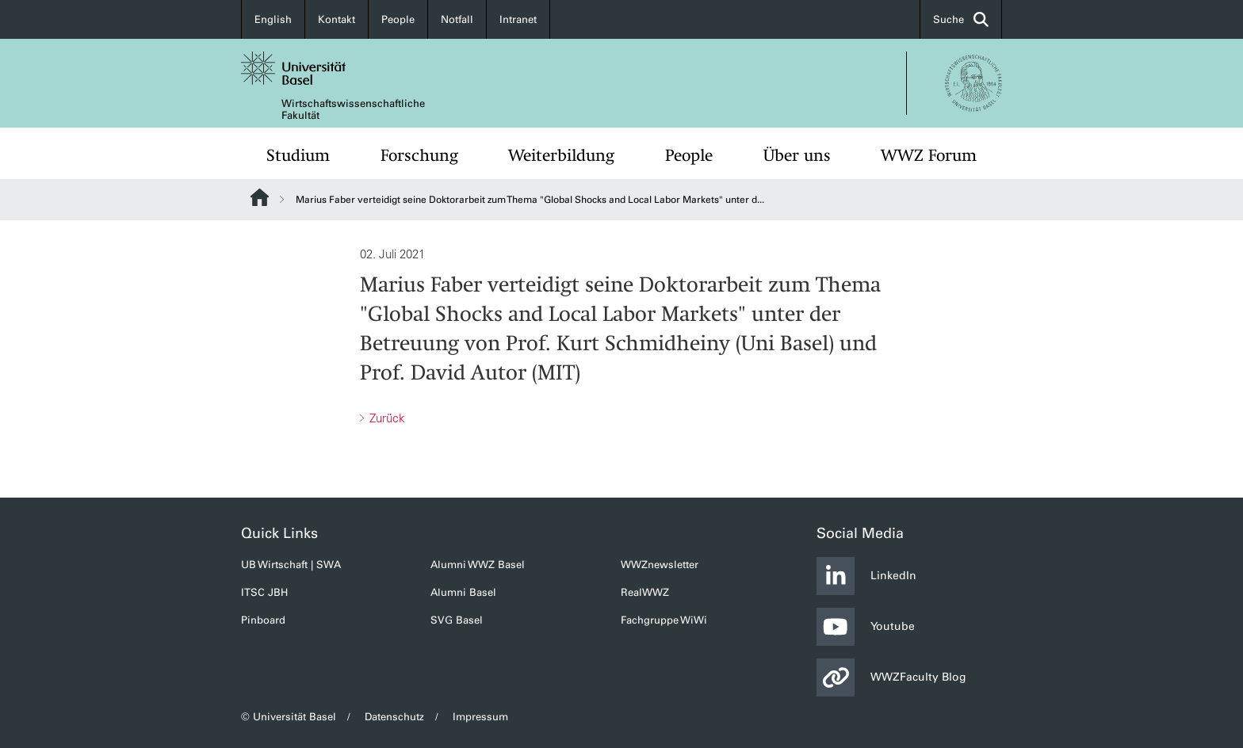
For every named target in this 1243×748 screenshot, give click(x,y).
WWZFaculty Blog (891, 677)
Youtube (866, 627)
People (398, 19)
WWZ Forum (929, 155)
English (273, 19)
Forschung (419, 155)
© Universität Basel (288, 717)
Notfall (457, 19)
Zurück (385, 418)
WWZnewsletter (659, 565)
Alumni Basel (463, 592)
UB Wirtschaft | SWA (291, 565)
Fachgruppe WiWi (664, 620)
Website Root (260, 197)
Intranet (518, 19)
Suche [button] (961, 19)
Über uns (797, 155)
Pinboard (263, 620)
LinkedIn (866, 576)
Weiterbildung (561, 155)
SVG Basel (456, 620)
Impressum (480, 717)
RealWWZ (645, 592)
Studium (298, 155)
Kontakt (336, 19)
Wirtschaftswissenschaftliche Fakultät (353, 109)
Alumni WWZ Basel (477, 565)
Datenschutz (394, 717)
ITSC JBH (264, 592)
